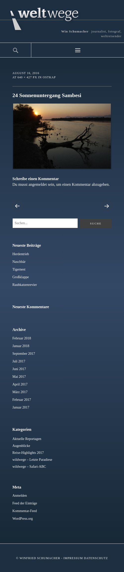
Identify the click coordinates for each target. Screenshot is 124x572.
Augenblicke (21, 446)
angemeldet (38, 184)
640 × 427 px (27, 77)
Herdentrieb (20, 254)
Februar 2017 (21, 400)
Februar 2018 (21, 338)
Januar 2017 (20, 407)
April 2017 (20, 384)
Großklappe (20, 277)
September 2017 (23, 353)
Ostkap (49, 77)
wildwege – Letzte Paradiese (32, 460)
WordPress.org (22, 518)
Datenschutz (96, 558)
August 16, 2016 (25, 73)
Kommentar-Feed (24, 511)
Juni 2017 (19, 369)
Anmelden (19, 495)
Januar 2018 (20, 346)
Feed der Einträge (24, 503)
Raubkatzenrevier (24, 285)
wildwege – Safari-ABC (29, 466)
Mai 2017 (19, 377)
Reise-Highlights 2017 (28, 453)
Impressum (73, 558)
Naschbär (19, 262)
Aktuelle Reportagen (26, 439)
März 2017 (20, 392)
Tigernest (18, 269)
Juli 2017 (18, 361)
